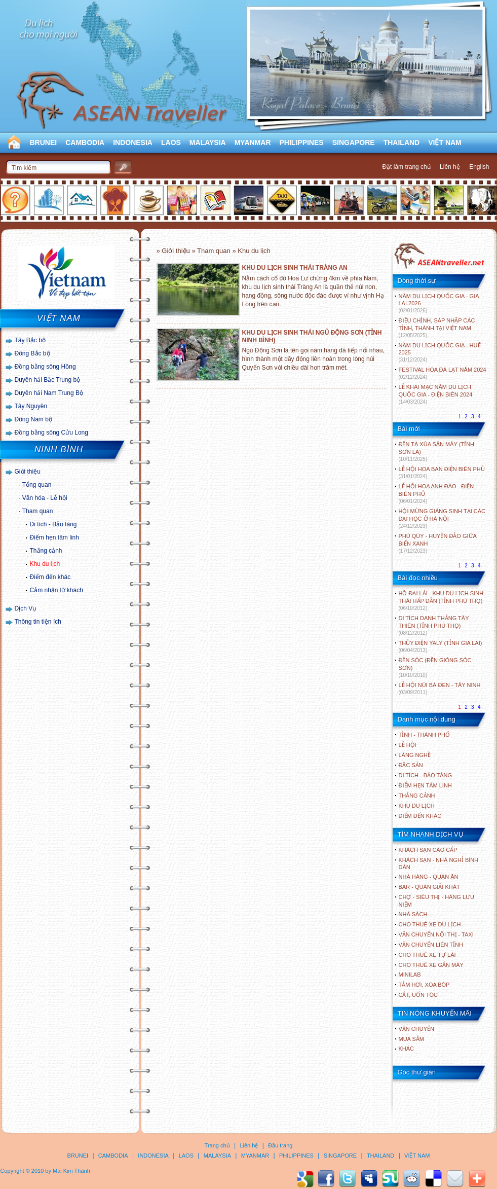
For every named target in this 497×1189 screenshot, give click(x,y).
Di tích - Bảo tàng (53, 524)
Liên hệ (450, 166)
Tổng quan (37, 484)
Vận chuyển (416, 1029)
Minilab (410, 974)
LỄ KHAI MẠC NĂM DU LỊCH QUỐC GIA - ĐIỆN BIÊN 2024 (436, 394)
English (479, 166)
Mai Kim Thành (71, 1171)
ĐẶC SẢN (411, 765)
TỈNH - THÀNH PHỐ (424, 735)
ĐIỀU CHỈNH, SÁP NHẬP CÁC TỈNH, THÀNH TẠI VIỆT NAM (437, 327)
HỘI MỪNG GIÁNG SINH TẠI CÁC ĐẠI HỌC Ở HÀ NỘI (442, 518)
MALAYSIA (207, 142)
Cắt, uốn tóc (418, 995)
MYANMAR (253, 142)
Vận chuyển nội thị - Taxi (436, 934)
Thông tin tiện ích (38, 621)
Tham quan (37, 511)
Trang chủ (217, 1145)
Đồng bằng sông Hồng (45, 366)
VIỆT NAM (445, 142)
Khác (406, 1049)
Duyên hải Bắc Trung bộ (48, 379)
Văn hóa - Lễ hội (44, 497)
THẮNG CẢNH (417, 795)
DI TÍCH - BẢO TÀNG (425, 775)
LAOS (171, 142)
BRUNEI (43, 142)
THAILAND (402, 142)
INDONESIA (132, 142)
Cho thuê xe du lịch (430, 924)
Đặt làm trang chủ (406, 166)
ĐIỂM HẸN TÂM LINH (425, 785)
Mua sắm (411, 1039)
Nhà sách (413, 914)
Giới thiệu (28, 471)
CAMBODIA (84, 142)
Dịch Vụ (25, 608)
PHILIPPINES (302, 142)
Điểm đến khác (50, 577)
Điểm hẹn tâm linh (54, 537)
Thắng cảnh (46, 550)
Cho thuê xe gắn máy (431, 965)
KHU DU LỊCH (417, 806)
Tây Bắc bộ (30, 340)
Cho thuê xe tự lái (427, 955)
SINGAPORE (353, 142)
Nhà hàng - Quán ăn (428, 877)
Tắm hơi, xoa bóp (424, 985)
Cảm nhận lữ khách (56, 590)
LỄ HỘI (407, 745)
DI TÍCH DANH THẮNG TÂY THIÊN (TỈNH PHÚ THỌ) (434, 625)
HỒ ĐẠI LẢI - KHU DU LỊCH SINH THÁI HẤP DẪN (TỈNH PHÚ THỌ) (441, 600)
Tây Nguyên (31, 406)
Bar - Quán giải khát (429, 887)
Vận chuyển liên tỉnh (431, 945)
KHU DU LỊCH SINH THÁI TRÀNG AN (295, 267)
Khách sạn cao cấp (428, 850)
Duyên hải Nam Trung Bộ (49, 393)
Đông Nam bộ (33, 419)
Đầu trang (280, 1145)
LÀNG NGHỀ (415, 755)
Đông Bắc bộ (32, 353)
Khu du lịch (45, 563)
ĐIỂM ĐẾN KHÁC (420, 816)
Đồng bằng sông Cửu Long (51, 432)
